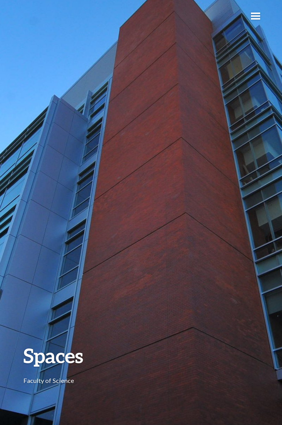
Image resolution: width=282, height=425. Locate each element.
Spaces (53, 355)
